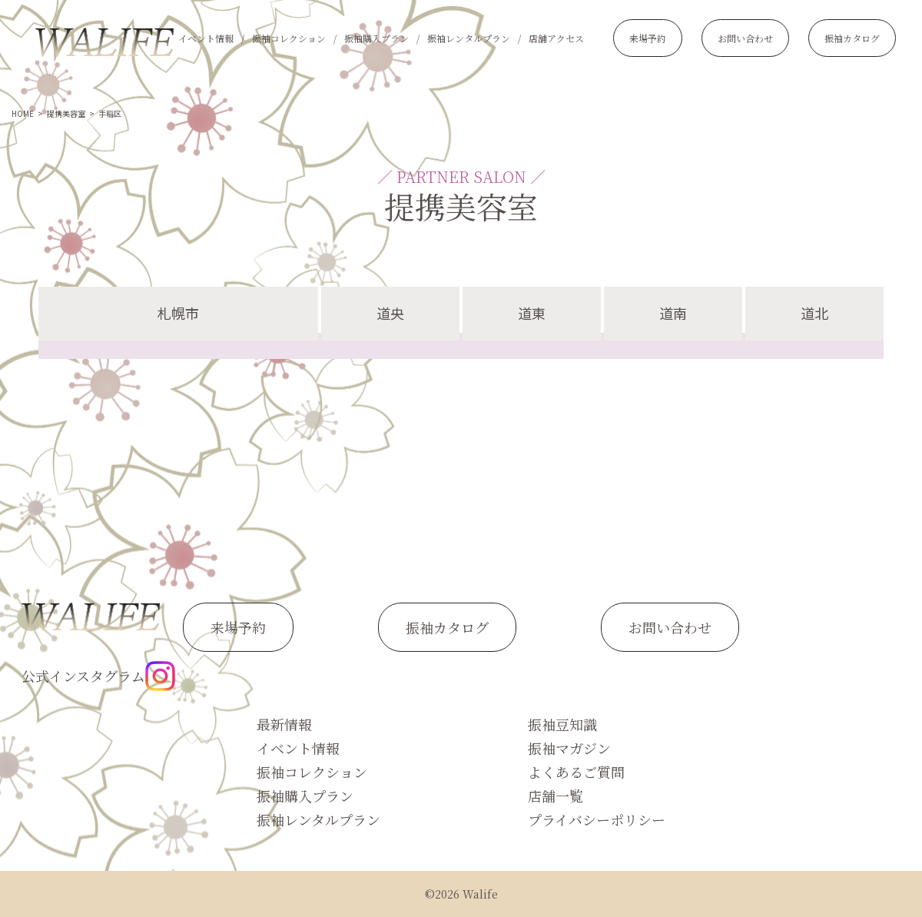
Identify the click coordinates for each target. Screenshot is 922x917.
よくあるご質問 (576, 772)
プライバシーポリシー (596, 819)
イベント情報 (206, 38)
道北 (814, 313)
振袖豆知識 (562, 724)
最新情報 (284, 724)
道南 (673, 313)
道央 (390, 313)
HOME (23, 113)
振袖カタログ (852, 38)
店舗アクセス (556, 38)
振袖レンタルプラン (468, 38)
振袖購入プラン (376, 38)
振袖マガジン (569, 748)
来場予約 (647, 38)
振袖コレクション (289, 38)
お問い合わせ (745, 38)
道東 (532, 313)
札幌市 (178, 313)
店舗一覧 (555, 796)
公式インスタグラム (98, 676)
